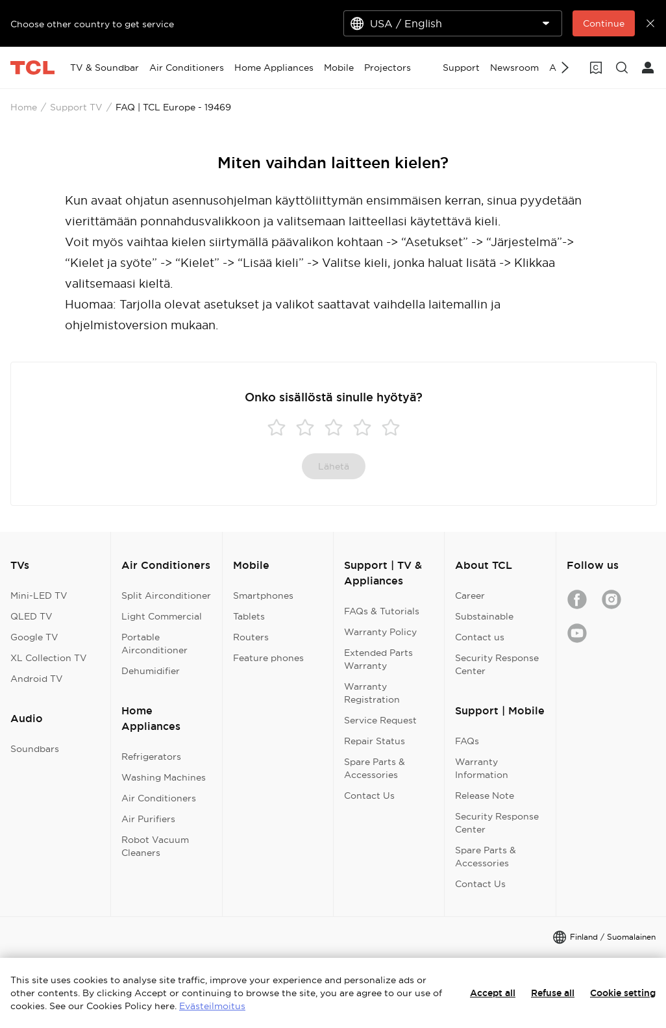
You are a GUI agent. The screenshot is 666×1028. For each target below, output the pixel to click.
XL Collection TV (48, 658)
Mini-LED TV (39, 595)
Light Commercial (161, 616)
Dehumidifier (150, 671)
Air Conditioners (158, 798)
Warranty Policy (380, 632)
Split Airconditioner (166, 595)
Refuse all (552, 993)
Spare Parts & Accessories (374, 768)
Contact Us (369, 795)
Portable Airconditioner (154, 643)
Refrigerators (151, 756)
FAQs (467, 741)
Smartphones (263, 595)
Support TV (76, 107)
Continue (603, 23)
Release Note (484, 795)
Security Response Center (497, 664)
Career (470, 595)
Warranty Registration (372, 693)
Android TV (36, 678)
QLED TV (31, 616)
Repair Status (374, 741)
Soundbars (34, 749)
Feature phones (268, 658)
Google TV (34, 637)
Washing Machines (163, 777)
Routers (251, 637)
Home (23, 107)
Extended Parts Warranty (378, 659)
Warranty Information (481, 768)
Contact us (479, 637)
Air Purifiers (148, 819)
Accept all (492, 993)
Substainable (484, 616)
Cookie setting (623, 993)
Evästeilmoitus (212, 1006)
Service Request (380, 720)
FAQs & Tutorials (381, 611)
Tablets (249, 616)
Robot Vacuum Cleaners (155, 846)
